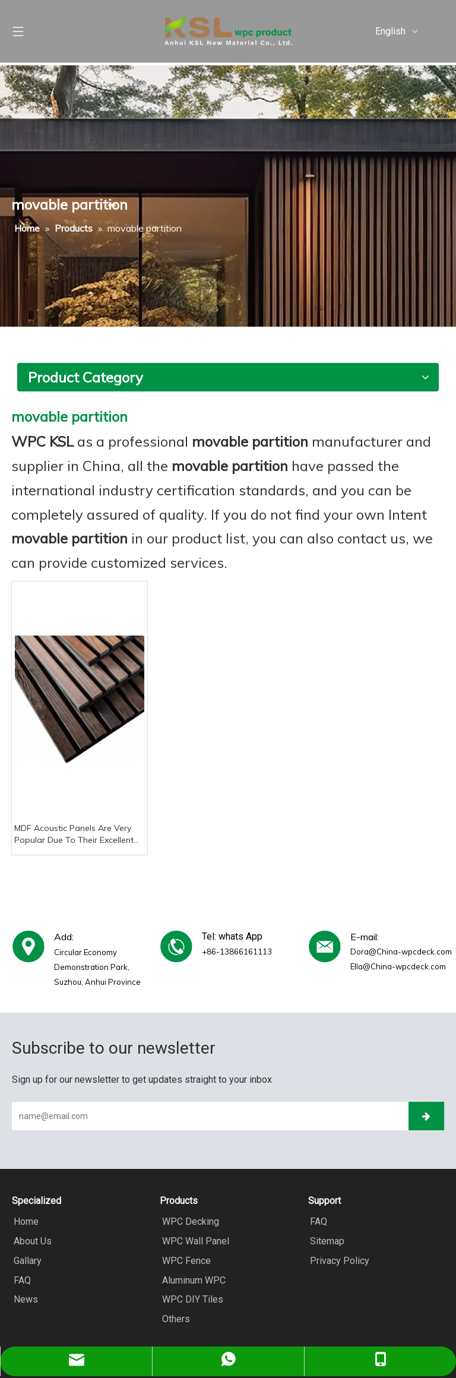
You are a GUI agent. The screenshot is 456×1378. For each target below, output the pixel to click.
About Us (31, 1240)
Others (174, 1316)
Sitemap (325, 1240)
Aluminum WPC (191, 1278)
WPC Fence (184, 1259)
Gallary (26, 1259)
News (24, 1297)
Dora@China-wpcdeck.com (401, 951)
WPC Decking (188, 1221)
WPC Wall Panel (193, 1240)
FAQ (20, 1278)
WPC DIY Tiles (190, 1297)
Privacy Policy (338, 1259)
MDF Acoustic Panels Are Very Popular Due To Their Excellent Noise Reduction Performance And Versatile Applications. (74, 834)
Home (24, 1221)
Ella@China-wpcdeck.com (398, 966)
